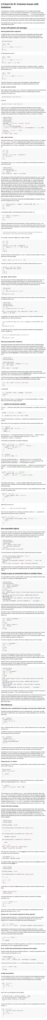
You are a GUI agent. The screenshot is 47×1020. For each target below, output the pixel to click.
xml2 (42, 533)
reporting (24, 23)
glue (17, 284)
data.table (20, 351)
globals (42, 351)
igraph (26, 812)
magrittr (8, 953)
